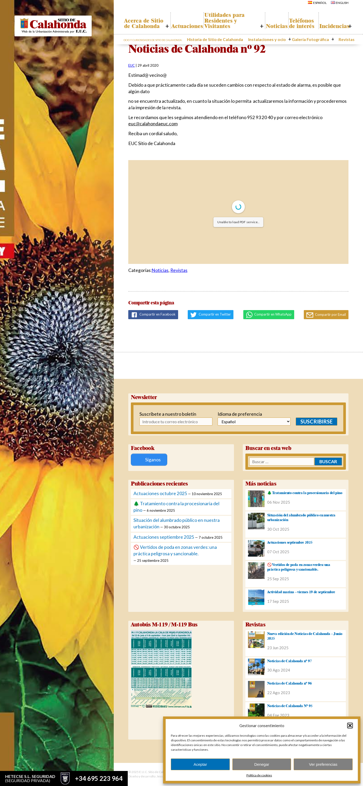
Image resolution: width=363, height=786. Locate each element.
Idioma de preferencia (240, 414)
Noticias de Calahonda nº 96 (289, 683)
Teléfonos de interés (299, 20)
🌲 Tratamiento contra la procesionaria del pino (304, 492)
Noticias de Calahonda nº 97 (289, 661)
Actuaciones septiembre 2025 (163, 537)
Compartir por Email (326, 315)
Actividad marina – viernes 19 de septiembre (301, 592)
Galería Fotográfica (316, 39)
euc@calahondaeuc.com (153, 123)
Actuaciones (184, 26)
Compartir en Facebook (153, 314)
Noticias (270, 26)
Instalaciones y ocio (279, 39)
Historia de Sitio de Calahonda (236, 39)
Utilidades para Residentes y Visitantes (225, 20)
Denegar (261, 764)
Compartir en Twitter (210, 314)
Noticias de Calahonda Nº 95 (290, 705)
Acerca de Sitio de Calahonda (140, 20)
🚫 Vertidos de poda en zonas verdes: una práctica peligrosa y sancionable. (298, 567)
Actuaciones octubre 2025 (160, 493)
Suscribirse (316, 421)
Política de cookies (259, 775)
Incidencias (332, 26)
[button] (350, 725)
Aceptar (200, 764)
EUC (131, 65)
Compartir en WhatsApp (269, 314)
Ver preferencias (323, 764)
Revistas (344, 39)
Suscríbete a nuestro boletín (165, 414)
